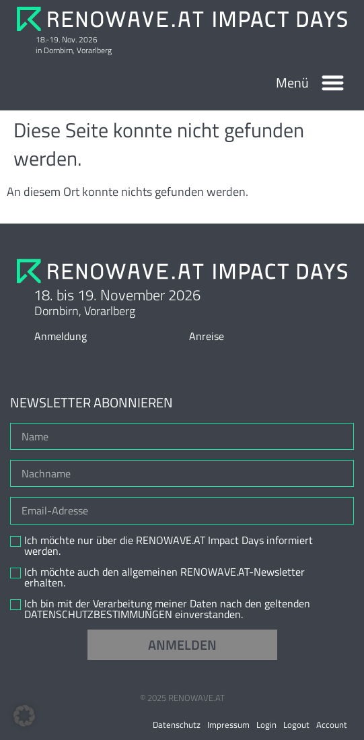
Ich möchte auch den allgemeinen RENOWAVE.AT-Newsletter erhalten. (164, 577)
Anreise (206, 336)
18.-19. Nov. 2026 (67, 39)
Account (331, 724)
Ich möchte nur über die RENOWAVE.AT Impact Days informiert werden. (168, 545)
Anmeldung (60, 336)
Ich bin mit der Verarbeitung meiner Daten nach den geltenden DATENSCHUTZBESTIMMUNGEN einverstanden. (167, 608)
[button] (333, 83)
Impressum (228, 724)
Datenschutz (177, 724)
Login (266, 724)
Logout (296, 724)
